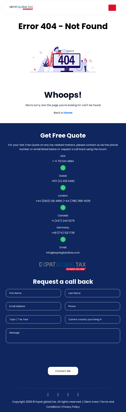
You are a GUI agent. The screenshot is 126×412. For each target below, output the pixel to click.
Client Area (91, 402)
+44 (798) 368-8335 (77, 201)
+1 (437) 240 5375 (63, 221)
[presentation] (31, 355)
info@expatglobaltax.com (63, 253)
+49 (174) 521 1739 (63, 233)
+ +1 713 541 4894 (63, 161)
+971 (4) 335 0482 (63, 181)
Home (68, 113)
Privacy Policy (71, 407)
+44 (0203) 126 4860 (49, 201)
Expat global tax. (46, 402)
